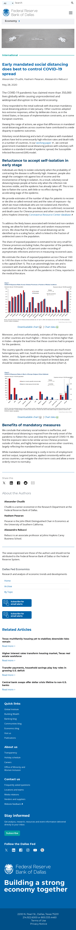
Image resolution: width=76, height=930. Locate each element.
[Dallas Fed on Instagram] (28, 850)
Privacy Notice (38, 924)
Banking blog (10, 718)
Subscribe (12, 833)
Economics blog (11, 728)
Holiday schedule (12, 757)
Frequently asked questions (17, 784)
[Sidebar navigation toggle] (38, 21)
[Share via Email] (33, 483)
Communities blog (13, 723)
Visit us (7, 733)
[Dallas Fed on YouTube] (35, 850)
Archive (8, 586)
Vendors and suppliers (14, 799)
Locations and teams (14, 789)
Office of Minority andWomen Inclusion (14, 769)
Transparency (10, 752)
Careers (7, 762)
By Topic (8, 591)
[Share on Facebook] (19, 483)
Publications (10, 737)
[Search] (42, 3)
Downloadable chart (28, 326)
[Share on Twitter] (4, 483)
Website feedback (12, 804)
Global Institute (11, 709)
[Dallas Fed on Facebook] (21, 850)
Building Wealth (11, 714)
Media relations (11, 794)
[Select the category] (8, 3)
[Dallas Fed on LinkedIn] (14, 850)
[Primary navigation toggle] (70, 12)
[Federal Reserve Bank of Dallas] (20, 13)
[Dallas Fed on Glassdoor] (42, 850)
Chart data (50, 326)
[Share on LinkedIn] (11, 483)
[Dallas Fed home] (38, 878)
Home (7, 580)
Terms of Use (38, 921)
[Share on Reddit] (26, 483)
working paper (43, 142)
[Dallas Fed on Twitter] (6, 850)
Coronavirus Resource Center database (50, 214)
